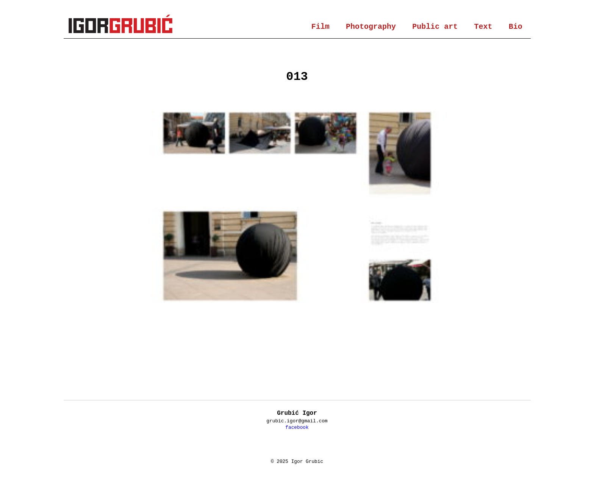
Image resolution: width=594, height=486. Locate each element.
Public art (435, 26)
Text (483, 26)
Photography (371, 26)
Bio (515, 26)
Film (320, 26)
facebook (296, 427)
